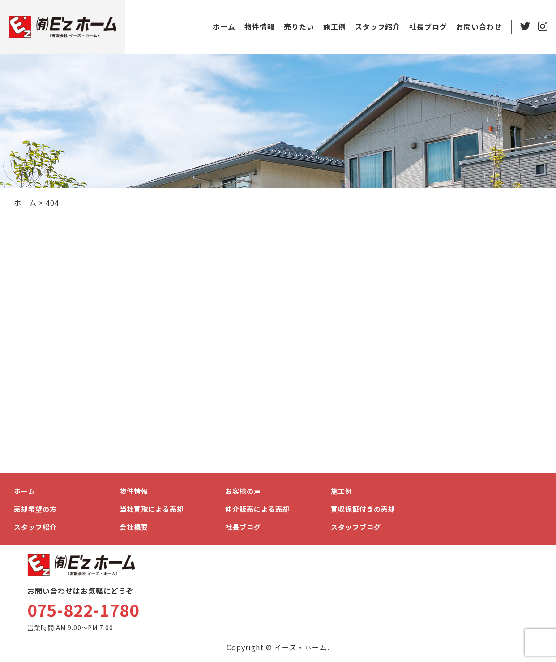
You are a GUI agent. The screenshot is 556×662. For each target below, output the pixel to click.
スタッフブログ (356, 527)
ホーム (223, 26)
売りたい (298, 26)
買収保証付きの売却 (363, 509)
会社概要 (134, 527)
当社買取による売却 (152, 509)
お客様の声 (243, 491)
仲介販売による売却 (257, 509)
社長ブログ (428, 26)
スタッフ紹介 (377, 26)
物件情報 (259, 26)
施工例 (334, 26)
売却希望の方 (35, 509)
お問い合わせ (478, 26)
